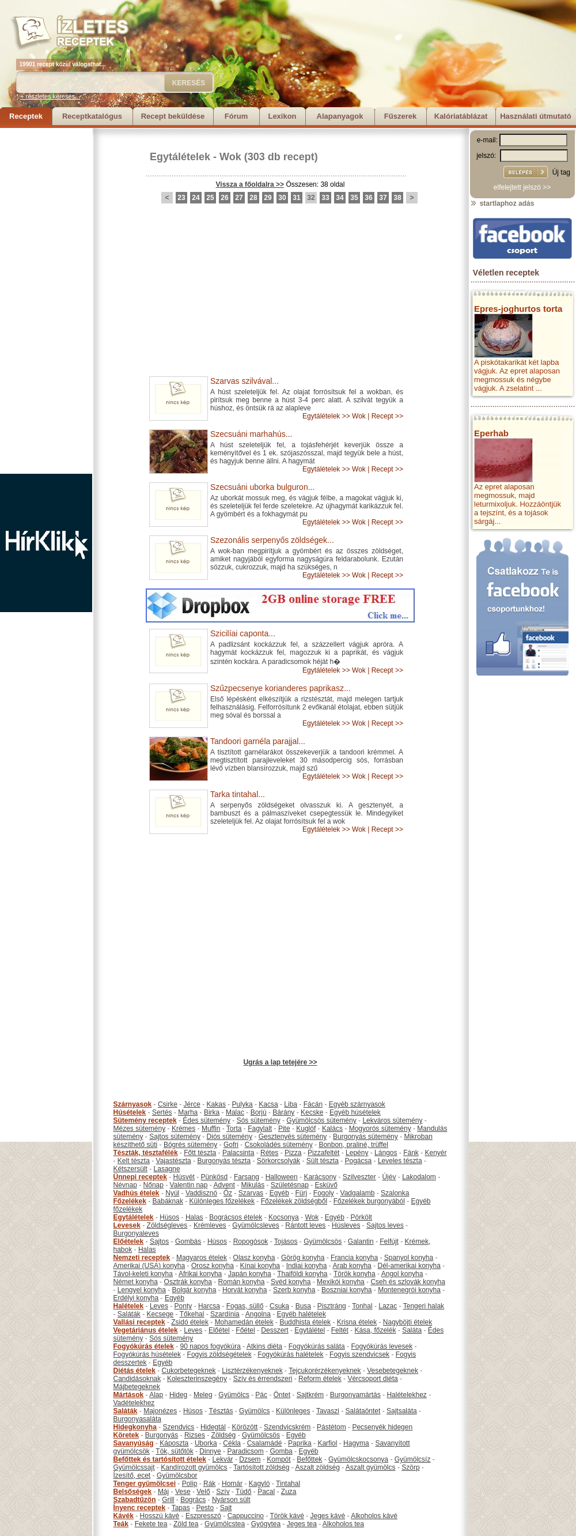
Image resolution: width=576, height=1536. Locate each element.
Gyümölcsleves (255, 1225)
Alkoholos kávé (374, 1516)
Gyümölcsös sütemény (321, 1120)
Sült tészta (322, 1161)
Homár (232, 1484)
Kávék (123, 1516)
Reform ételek (320, 1379)
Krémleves (210, 1225)
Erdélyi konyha (136, 1298)
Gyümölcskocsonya (358, 1459)
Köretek (126, 1435)
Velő (203, 1492)
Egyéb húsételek (355, 1112)
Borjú (259, 1112)
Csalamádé (264, 1443)
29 (267, 198)
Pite (284, 1128)
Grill (168, 1500)
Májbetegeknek (136, 1387)
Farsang (246, 1177)
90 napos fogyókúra (210, 1346)
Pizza (293, 1153)
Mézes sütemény (139, 1128)
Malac (235, 1112)
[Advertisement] (46, 301)
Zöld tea (185, 1524)
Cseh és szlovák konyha (407, 1282)
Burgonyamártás (355, 1395)
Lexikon (282, 116)
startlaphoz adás (502, 203)
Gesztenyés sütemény (293, 1137)
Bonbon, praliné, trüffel (353, 1145)
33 (325, 198)
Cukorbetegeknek (189, 1371)
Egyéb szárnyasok (357, 1104)
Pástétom (331, 1427)
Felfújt (389, 1241)
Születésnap (290, 1185)
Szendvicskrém (287, 1427)
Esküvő (326, 1185)
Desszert (274, 1330)
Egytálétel (309, 1330)
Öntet (282, 1395)
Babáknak (168, 1201)
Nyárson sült (231, 1500)
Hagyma (356, 1443)
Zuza (289, 1492)
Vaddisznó (201, 1193)
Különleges (293, 1411)
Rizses (194, 1435)
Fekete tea (151, 1524)
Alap (156, 1395)
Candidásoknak (137, 1379)
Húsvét (184, 1177)
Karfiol (327, 1443)
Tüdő (243, 1492)
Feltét (339, 1330)
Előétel (219, 1330)
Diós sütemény (229, 1137)
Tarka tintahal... (237, 794)
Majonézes (160, 1411)
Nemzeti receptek (141, 1258)
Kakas (216, 1104)
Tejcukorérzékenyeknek (325, 1371)
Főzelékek (129, 1201)
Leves (159, 1306)
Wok (230, 157)
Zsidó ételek (190, 1322)
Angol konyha (402, 1274)
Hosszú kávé (160, 1516)
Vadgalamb (357, 1193)
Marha (188, 1112)
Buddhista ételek (305, 1322)
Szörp (410, 1467)
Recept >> (387, 416)
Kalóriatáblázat (460, 116)
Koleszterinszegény (197, 1379)
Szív (222, 1492)
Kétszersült (130, 1169)
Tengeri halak (423, 1306)
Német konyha (135, 1282)
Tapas (181, 1508)
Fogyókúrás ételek (143, 1346)
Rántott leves (305, 1225)
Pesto (205, 1508)
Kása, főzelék (375, 1330)
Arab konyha (351, 1266)
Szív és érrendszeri (263, 1379)
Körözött (245, 1427)
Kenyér (436, 1153)
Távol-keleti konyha (143, 1274)
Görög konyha (302, 1258)
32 (310, 198)
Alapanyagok (340, 116)
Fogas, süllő (245, 1306)
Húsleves (346, 1225)
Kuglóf (306, 1128)
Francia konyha (354, 1258)
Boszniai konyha (346, 1290)
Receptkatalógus (92, 116)
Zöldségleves (167, 1225)
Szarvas (250, 1193)
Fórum (236, 116)
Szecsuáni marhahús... (251, 434)
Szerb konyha (294, 1290)
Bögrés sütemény (190, 1145)
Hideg (178, 1395)
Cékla (232, 1443)
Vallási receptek (139, 1322)
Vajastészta (173, 1161)
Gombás (188, 1241)
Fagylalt (260, 1128)
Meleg (203, 1395)
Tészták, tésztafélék (145, 1153)
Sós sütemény (259, 1120)
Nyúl (172, 1193)
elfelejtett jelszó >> (522, 187)
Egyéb (279, 1193)
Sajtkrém (310, 1395)
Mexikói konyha (341, 1282)
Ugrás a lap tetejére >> (280, 1062)
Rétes (269, 1153)
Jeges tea (302, 1524)
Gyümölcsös (323, 1241)
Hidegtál (213, 1427)
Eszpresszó (203, 1516)
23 (181, 198)
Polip (190, 1484)
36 (368, 198)
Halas (194, 1217)
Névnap (125, 1185)
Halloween (282, 1177)
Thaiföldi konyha (302, 1274)
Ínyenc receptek (139, 1508)
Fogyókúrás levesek (381, 1346)
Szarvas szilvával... (244, 381)
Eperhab (491, 433)
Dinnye (210, 1451)
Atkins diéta (264, 1346)
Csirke (167, 1104)
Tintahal (288, 1484)
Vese (183, 1492)
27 (238, 198)
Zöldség (223, 1435)
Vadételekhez (134, 1403)
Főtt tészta (200, 1153)
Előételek (128, 1241)
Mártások (128, 1395)
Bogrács (193, 1500)
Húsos (169, 1217)
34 (339, 198)
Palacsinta (238, 1153)
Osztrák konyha (188, 1282)
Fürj (301, 1193)
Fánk (411, 1153)
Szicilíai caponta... (242, 633)
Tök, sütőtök (174, 1451)
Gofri (230, 1145)
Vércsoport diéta (372, 1379)
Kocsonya (283, 1217)
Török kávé (287, 1516)
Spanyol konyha (408, 1258)
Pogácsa (358, 1161)
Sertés (162, 1112)
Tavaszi (327, 1411)
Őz (227, 1193)
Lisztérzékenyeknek (252, 1371)
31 (296, 198)
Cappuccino (246, 1516)
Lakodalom (419, 1177)
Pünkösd (214, 1177)
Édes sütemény (206, 1120)
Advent (223, 1185)
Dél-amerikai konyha (408, 1266)
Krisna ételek (357, 1322)
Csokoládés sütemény (279, 1145)
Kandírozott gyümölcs (194, 1467)
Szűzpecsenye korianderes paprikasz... (280, 688)
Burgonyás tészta (224, 1161)
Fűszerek (400, 116)
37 (382, 198)
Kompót (278, 1459)
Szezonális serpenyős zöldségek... (272, 540)
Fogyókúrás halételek (290, 1354)
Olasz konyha (254, 1258)
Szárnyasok (132, 1104)
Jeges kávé (327, 1516)
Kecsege (160, 1314)
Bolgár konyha (194, 1290)
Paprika (300, 1443)
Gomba (281, 1451)
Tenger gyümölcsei (144, 1484)
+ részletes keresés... (50, 96)
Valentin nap (189, 1185)
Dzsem (249, 1459)
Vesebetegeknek (392, 1371)
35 (354, 198)
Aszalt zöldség (317, 1467)
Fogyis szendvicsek (359, 1354)
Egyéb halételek (301, 1314)
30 (282, 198)
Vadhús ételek (136, 1193)
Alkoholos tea (343, 1524)
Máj (163, 1492)
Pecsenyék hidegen (382, 1427)
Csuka (279, 1306)
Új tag (561, 172)
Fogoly (323, 1193)
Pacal (266, 1492)
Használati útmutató (535, 116)
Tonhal (362, 1306)
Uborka (206, 1443)
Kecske (312, 1112)
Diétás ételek (134, 1371)
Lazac (387, 1306)
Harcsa (209, 1306)
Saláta (412, 1330)
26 (224, 198)
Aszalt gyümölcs (371, 1467)
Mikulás (252, 1185)
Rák (209, 1484)
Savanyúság (133, 1443)
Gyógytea (266, 1524)
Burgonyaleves (136, 1233)
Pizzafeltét (323, 1153)
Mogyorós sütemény (380, 1128)
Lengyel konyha (142, 1290)
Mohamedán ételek (244, 1322)
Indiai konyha (306, 1266)
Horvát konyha (244, 1290)
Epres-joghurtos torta (518, 309)
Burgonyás (161, 1435)
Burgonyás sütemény (365, 1137)
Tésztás (221, 1411)
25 (210, 198)
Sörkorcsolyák (278, 1161)
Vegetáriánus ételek (145, 1330)
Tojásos (286, 1241)
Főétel (245, 1330)
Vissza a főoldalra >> (250, 184)
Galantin (361, 1241)
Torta (234, 1128)
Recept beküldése (173, 116)
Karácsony (320, 1177)
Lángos (385, 1153)
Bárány (283, 1112)
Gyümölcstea (224, 1524)
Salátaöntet (363, 1411)
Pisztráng (331, 1306)
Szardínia (225, 1314)
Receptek (26, 116)
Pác (261, 1395)
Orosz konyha (212, 1266)
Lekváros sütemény (392, 1120)
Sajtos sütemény (174, 1137)
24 (195, 198)
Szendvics (179, 1427)
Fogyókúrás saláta (317, 1346)
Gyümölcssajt (134, 1467)
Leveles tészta (400, 1161)
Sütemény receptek (145, 1120)
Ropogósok (250, 1241)
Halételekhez (406, 1395)
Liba (290, 1104)
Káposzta (174, 1443)
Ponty (183, 1306)
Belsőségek (132, 1492)
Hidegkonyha (135, 1427)
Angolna (258, 1314)
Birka (211, 1112)
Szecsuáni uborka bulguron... (262, 487)
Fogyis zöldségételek (219, 1354)
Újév (389, 1177)
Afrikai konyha (200, 1274)
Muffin (211, 1128)
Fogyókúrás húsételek (147, 1354)
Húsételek (129, 1112)
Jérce (192, 1104)
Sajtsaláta (401, 1411)
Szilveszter (359, 1177)
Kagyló (259, 1484)
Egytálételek (180, 157)
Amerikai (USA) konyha (149, 1266)
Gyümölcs (233, 1395)
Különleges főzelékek (222, 1201)
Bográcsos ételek (235, 1217)
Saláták (129, 1314)
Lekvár (223, 1459)
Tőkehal (192, 1314)
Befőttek (309, 1459)
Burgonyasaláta (137, 1419)
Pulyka (242, 1104)
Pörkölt (361, 1217)
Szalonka (395, 1193)
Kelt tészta (134, 1161)
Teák (120, 1524)
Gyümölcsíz (413, 1459)
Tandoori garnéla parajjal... (257, 741)
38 (397, 198)
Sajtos (159, 1241)
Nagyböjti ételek (407, 1322)
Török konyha (355, 1274)
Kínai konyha (260, 1266)
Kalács (332, 1128)
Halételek (128, 1306)
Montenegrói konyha (409, 1290)
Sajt (226, 1508)
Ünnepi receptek (140, 1177)
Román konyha (241, 1282)
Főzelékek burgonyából (369, 1201)
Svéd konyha (290, 1282)
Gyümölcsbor (177, 1475)
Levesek (127, 1225)
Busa (303, 1306)
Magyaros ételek (201, 1258)
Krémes (183, 1128)
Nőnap (153, 1185)
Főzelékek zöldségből (294, 1201)
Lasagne (167, 1169)
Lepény (357, 1153)
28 (253, 198)
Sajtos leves (385, 1225)
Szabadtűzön (134, 1500)
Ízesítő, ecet (132, 1475)
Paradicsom (245, 1451)
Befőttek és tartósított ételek (159, 1459)
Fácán (313, 1104)
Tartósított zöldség (261, 1467)
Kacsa (268, 1104)
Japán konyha (249, 1274)
